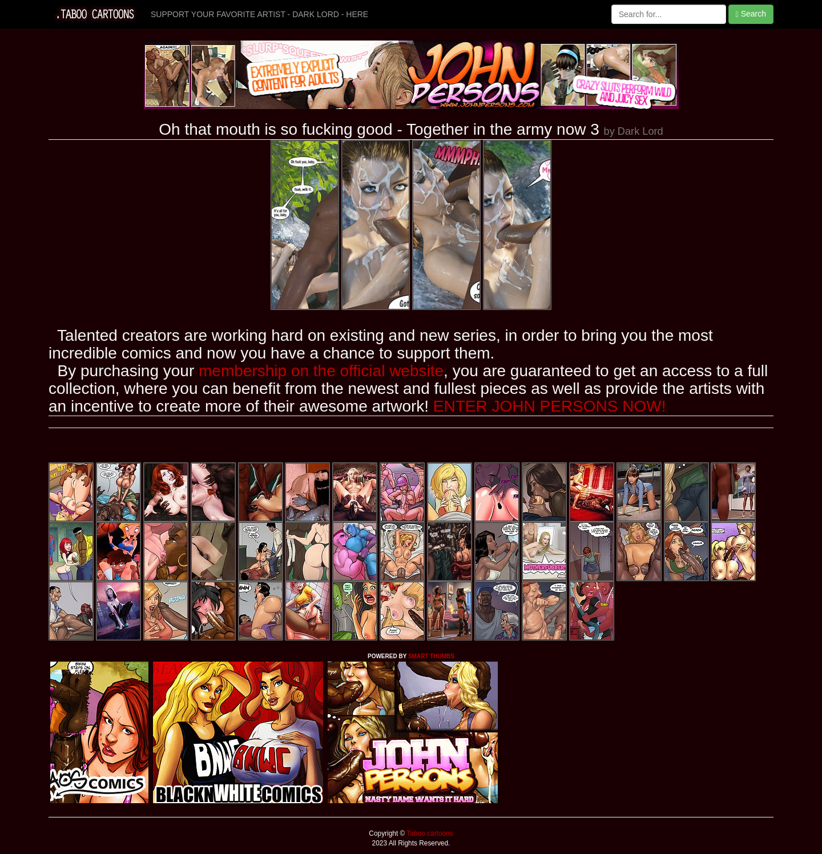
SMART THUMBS (431, 656)
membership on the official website (321, 371)
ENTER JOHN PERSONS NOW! (549, 406)
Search (751, 14)
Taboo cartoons (429, 833)
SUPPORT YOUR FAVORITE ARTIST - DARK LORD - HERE (259, 14)
